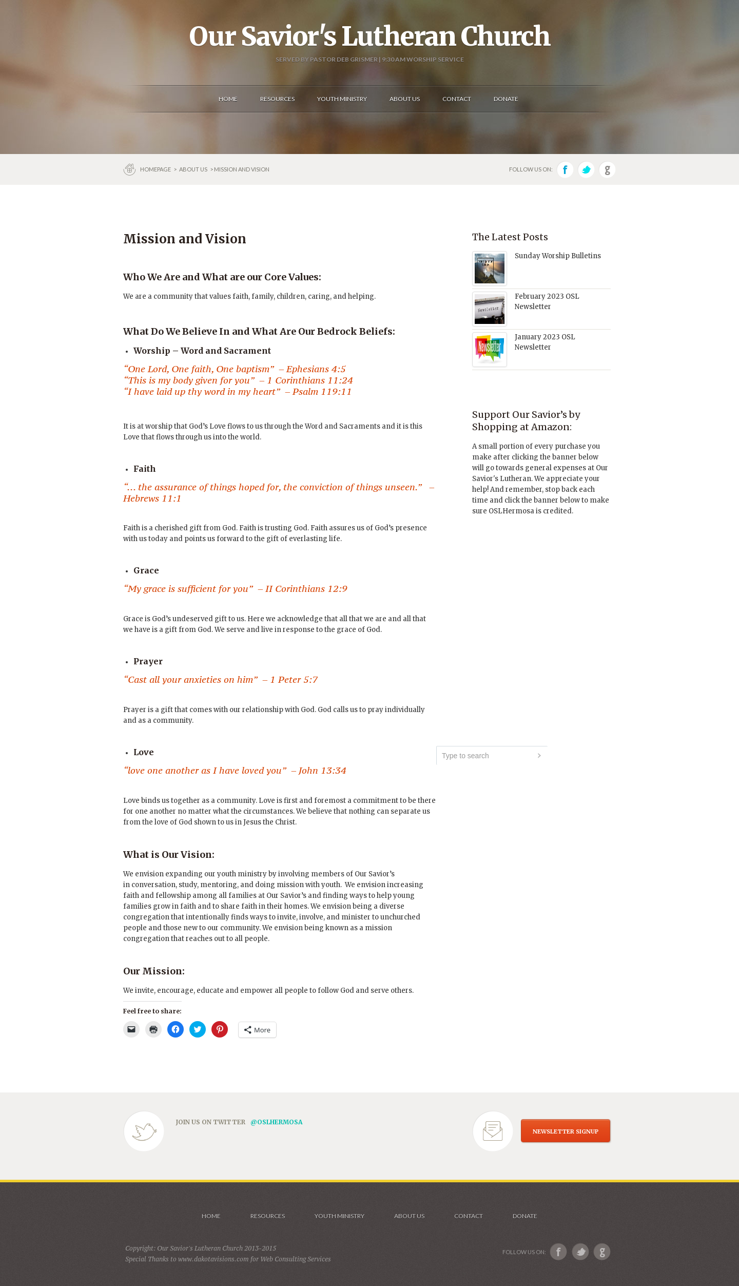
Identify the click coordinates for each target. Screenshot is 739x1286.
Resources (267, 1216)
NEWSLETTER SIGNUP (565, 1131)
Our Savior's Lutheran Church (369, 36)
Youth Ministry (339, 1216)
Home (211, 1216)
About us (193, 169)
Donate (525, 1216)
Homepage (156, 169)
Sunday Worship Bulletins (558, 256)
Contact (468, 1216)
